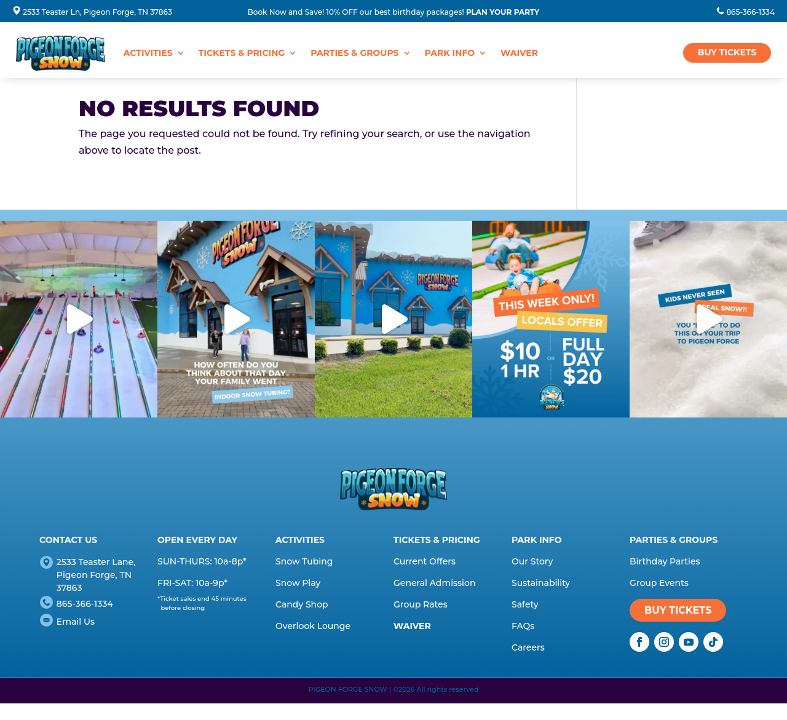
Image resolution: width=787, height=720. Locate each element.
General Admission (434, 582)
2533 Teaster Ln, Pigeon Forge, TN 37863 (97, 12)
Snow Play (297, 582)
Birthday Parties (665, 561)
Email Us (76, 621)
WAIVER (519, 52)
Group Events (659, 582)
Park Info (450, 52)
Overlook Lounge (312, 625)
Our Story (532, 561)
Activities (148, 52)
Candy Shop (301, 604)
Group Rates (421, 604)
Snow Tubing (304, 561)
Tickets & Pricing (242, 52)
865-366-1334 (750, 12)
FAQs (523, 625)
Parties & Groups (354, 52)
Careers (528, 647)
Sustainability (541, 582)
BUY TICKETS (727, 52)
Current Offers (425, 561)
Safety (525, 604)
